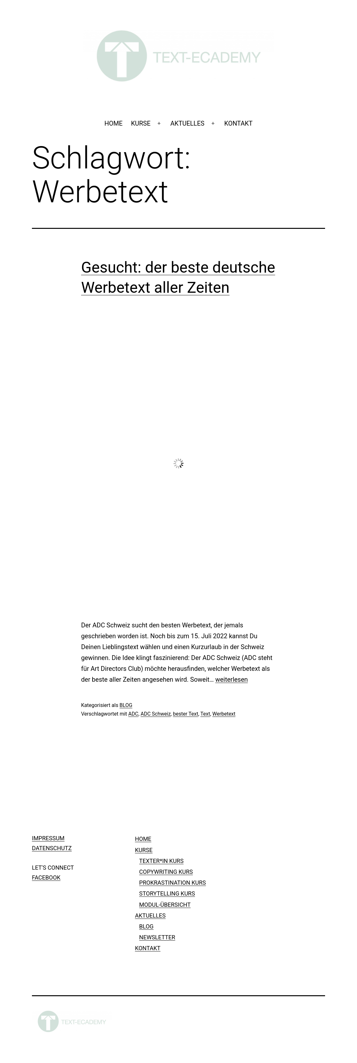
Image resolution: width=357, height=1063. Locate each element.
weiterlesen (231, 679)
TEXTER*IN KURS (161, 860)
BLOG (125, 705)
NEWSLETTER (157, 937)
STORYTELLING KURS (167, 893)
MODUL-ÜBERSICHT (165, 904)
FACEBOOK (46, 877)
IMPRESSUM (48, 838)
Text (205, 714)
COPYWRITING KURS (166, 871)
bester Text (185, 714)
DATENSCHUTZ (52, 848)
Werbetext (223, 714)
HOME (113, 123)
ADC (133, 714)
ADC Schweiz (156, 714)
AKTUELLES (187, 123)
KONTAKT (238, 123)
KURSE (140, 123)
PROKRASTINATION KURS (172, 882)
